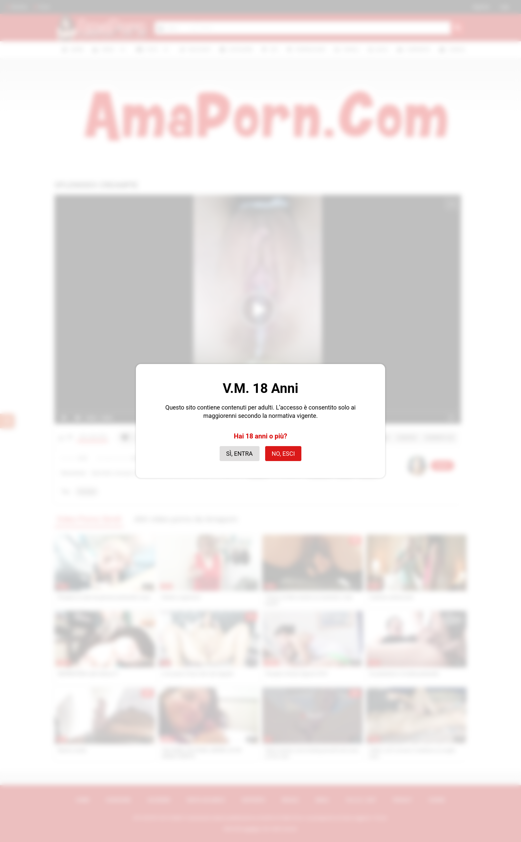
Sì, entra (239, 453)
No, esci (283, 453)
